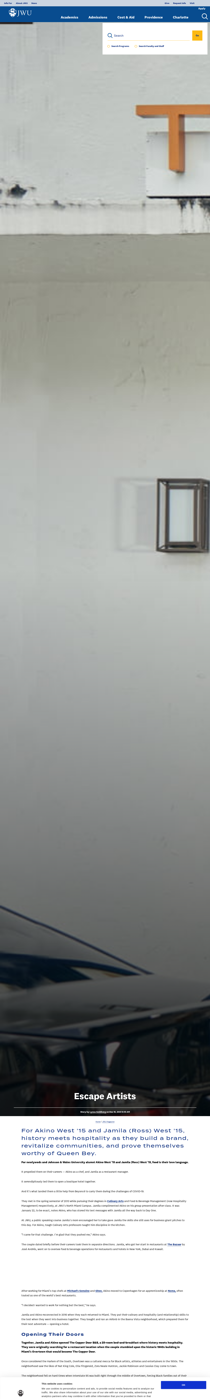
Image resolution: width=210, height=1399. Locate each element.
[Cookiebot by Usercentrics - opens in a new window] (20, 1392)
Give (156, 3)
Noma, (172, 1291)
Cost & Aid (125, 14)
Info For (8, 3)
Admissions (97, 14)
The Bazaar (174, 1244)
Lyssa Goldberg (98, 1111)
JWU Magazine (108, 1121)
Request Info (169, 3)
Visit (181, 3)
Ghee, (99, 1291)
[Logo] (21, 12)
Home (98, 1121)
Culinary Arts (115, 1201)
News (34, 3)
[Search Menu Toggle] (204, 14)
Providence (154, 14)
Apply (197, 3)
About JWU (22, 3)
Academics (69, 14)
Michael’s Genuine (78, 1291)
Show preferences (52, 1392)
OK (183, 1365)
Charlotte (180, 14)
